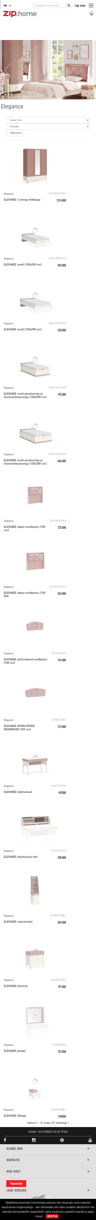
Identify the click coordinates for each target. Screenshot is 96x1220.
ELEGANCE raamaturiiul (18, 921)
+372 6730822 (44, 1131)
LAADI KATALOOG (48, 1190)
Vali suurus (16, 133)
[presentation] (7, 70)
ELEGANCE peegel (14, 1050)
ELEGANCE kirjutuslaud (18, 791)
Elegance (9, 194)
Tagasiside (16, 1183)
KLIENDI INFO (48, 1149)
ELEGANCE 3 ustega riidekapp (22, 199)
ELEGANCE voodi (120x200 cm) (23, 329)
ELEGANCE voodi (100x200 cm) (23, 264)
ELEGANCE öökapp (15, 1115)
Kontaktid (48, 1160)
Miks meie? (48, 1172)
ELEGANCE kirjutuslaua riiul (20, 856)
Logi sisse (80, 5)
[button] (2, 94)
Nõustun (52, 1216)
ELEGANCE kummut (16, 986)
